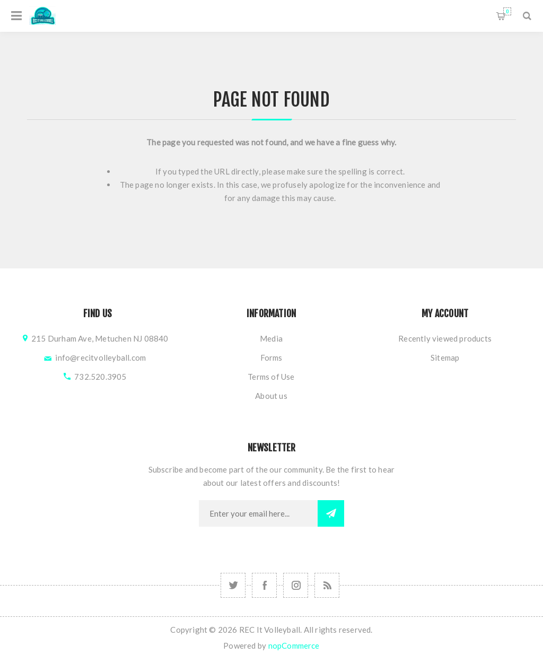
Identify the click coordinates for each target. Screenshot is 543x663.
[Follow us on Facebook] (264, 585)
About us (271, 395)
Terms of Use (271, 376)
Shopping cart (507, 11)
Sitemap (445, 357)
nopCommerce (294, 645)
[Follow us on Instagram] (233, 585)
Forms (271, 357)
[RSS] (326, 585)
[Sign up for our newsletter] (258, 513)
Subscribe (331, 513)
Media (271, 338)
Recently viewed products (445, 338)
